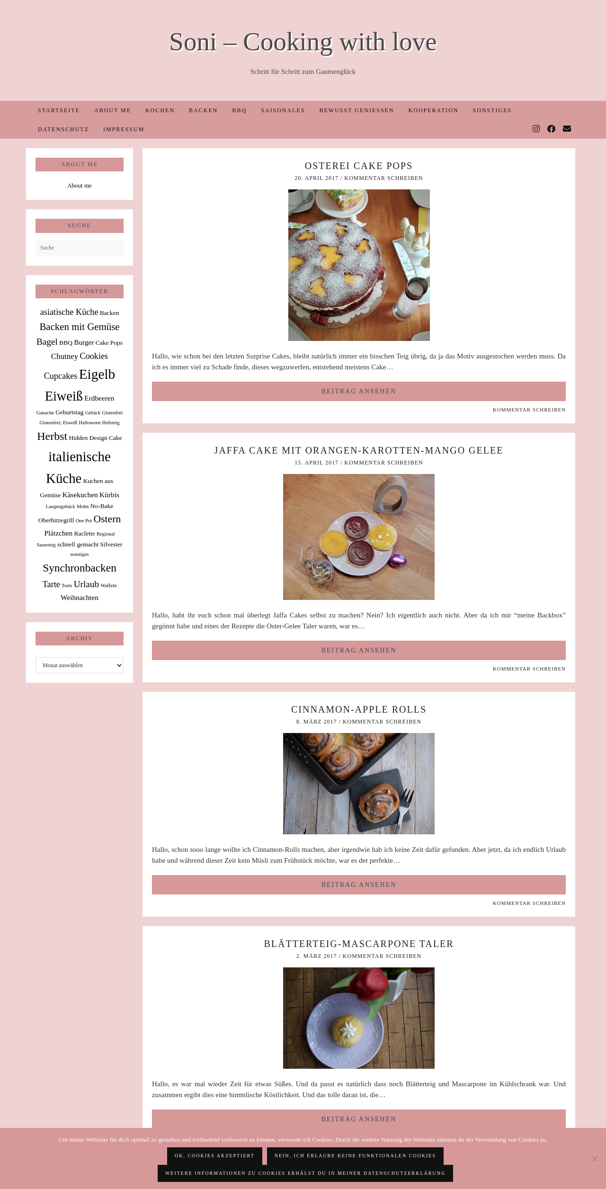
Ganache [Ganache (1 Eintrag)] (45, 412)
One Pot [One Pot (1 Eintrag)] (84, 520)
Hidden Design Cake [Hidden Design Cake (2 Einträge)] (95, 437)
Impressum (123, 129)
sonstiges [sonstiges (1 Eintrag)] (79, 554)
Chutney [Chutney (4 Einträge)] (64, 356)
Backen (203, 110)
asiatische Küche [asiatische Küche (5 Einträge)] (69, 312)
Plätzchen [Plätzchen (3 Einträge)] (59, 533)
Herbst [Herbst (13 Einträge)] (52, 436)
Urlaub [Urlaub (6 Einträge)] (86, 584)
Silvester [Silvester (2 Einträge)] (111, 544)
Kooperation (434, 110)
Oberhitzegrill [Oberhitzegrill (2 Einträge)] (56, 520)
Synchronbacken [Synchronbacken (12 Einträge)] (79, 568)
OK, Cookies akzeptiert (215, 1155)
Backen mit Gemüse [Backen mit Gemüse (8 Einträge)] (79, 326)
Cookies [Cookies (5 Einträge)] (94, 356)
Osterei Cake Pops (359, 166)
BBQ (239, 110)
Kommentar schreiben (383, 178)
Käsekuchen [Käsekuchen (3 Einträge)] (80, 495)
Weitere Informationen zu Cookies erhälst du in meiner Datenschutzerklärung (305, 1173)
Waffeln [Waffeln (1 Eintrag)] (108, 585)
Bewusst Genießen (356, 110)
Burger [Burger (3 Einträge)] (84, 342)
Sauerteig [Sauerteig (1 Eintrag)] (45, 544)
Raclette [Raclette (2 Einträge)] (84, 533)
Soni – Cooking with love (303, 41)
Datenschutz (63, 129)
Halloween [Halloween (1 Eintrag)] (89, 422)
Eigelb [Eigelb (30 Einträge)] (97, 374)
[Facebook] (551, 129)
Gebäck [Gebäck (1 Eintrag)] (93, 412)
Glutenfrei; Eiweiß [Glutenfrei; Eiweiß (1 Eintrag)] (59, 422)
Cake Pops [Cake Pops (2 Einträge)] (109, 342)
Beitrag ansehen (359, 391)
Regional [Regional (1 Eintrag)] (106, 533)
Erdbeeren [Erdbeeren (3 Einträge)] (99, 398)
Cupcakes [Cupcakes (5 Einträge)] (61, 376)
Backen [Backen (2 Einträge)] (109, 312)
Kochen (160, 110)
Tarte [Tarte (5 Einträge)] (51, 584)
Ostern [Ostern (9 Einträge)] (107, 519)
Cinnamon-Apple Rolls (359, 709)
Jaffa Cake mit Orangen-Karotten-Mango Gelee (359, 450)
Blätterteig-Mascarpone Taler (359, 944)
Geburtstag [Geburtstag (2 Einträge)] (69, 412)
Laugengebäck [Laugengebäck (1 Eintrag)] (60, 506)
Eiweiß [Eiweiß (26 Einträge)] (64, 396)
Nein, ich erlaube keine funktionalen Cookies (355, 1155)
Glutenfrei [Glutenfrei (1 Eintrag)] (112, 412)
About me (112, 110)
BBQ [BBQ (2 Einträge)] (65, 342)
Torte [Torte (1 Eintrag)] (67, 585)
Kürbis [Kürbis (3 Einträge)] (109, 495)
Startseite (59, 110)
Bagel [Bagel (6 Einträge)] (47, 342)
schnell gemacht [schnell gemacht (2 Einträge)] (77, 544)
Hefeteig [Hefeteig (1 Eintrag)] (111, 422)
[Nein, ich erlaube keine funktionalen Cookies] (594, 1158)
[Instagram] (537, 129)
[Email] (567, 129)
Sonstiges (492, 110)
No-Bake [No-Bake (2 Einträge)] (102, 506)
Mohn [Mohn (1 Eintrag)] (83, 506)
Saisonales (283, 110)
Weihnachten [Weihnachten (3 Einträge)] (79, 597)
